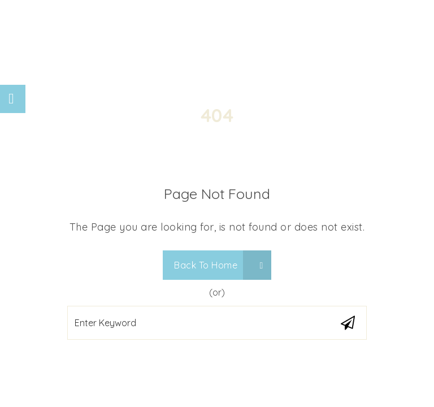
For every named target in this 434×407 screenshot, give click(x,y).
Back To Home (218, 265)
